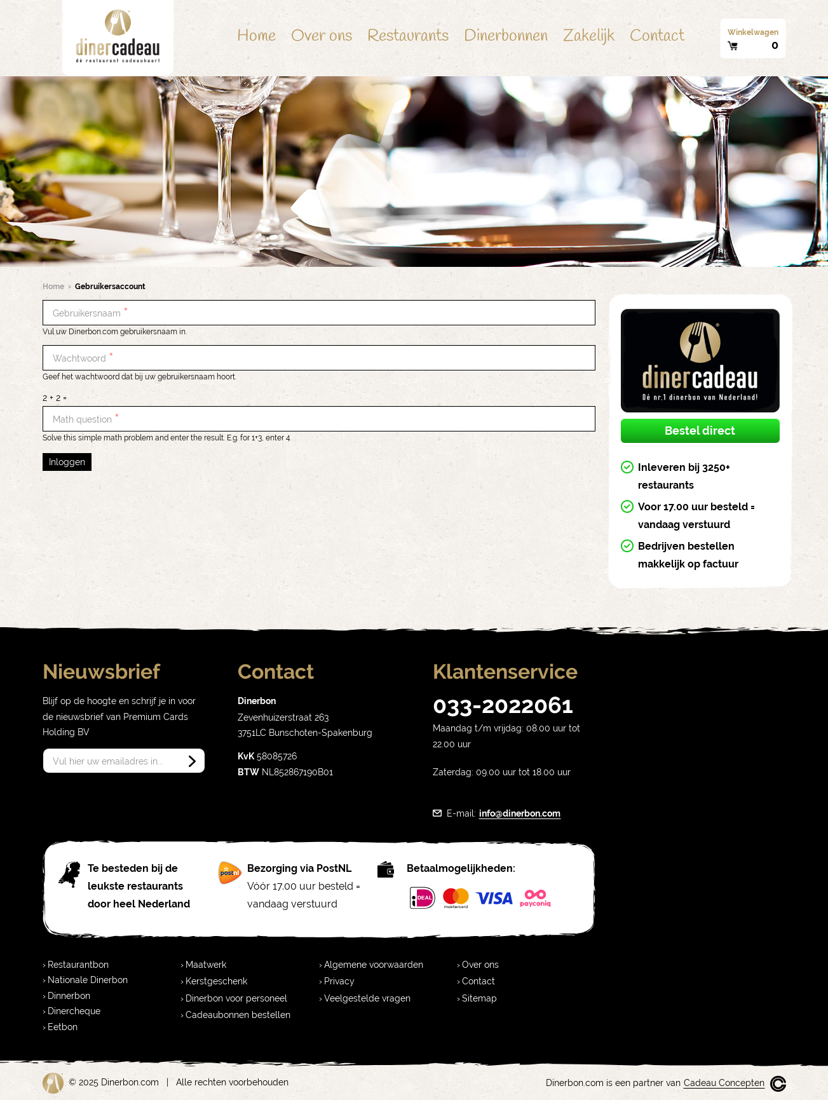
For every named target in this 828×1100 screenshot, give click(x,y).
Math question (86, 419)
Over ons (321, 36)
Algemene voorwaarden (373, 965)
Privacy (339, 981)
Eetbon (63, 1027)
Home (256, 36)
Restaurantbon (78, 965)
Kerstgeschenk (216, 981)
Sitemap (479, 998)
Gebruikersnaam (90, 313)
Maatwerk (206, 965)
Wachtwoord (83, 358)
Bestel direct (700, 430)
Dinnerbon (69, 996)
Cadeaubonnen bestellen (238, 1015)
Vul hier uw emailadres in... (108, 761)
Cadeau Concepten (724, 1083)
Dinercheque (74, 1011)
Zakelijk (588, 36)
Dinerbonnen (506, 36)
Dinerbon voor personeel (236, 998)
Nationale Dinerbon (88, 980)
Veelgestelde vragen (367, 998)
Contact (657, 36)
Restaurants (408, 36)
